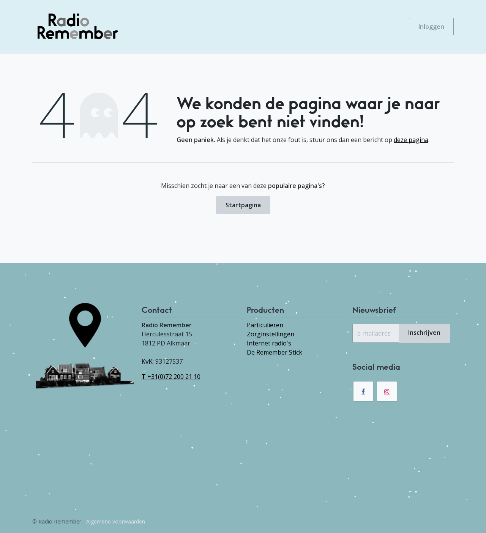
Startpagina (243, 205)
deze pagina (411, 140)
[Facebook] (363, 391)
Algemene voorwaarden (115, 521)
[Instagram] (387, 391)
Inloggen (431, 26)
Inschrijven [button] (424, 332)
